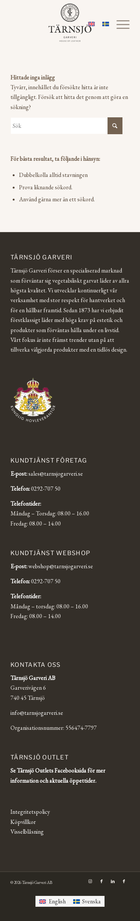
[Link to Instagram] (90, 881)
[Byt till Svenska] (87, 901)
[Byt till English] (52, 901)
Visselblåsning (27, 832)
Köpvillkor (23, 822)
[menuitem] (119, 24)
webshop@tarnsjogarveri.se (60, 566)
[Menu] (119, 24)
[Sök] (66, 125)
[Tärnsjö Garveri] (70, 22)
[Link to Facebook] (101, 881)
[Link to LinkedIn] (112, 881)
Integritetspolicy (30, 812)
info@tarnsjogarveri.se (36, 713)
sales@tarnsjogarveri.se (55, 474)
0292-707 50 (45, 489)
